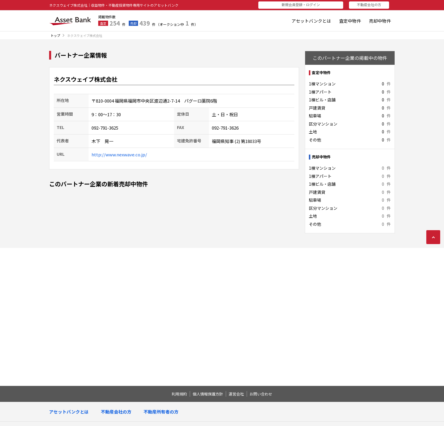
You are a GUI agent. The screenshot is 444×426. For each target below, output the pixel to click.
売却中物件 (380, 21)
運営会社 (236, 394)
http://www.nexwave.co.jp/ (119, 154)
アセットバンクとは (311, 21)
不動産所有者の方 (161, 412)
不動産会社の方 (371, 4)
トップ (55, 35)
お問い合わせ (261, 394)
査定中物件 (350, 21)
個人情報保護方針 (208, 394)
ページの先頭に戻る (433, 237)
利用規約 (179, 394)
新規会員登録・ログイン (310, 4)
